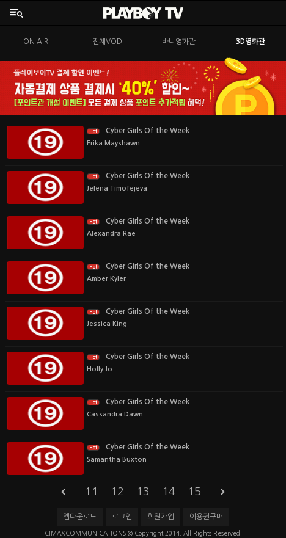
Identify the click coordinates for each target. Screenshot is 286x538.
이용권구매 (206, 516)
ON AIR (35, 41)
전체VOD (107, 41)
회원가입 (160, 516)
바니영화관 (179, 41)
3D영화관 (250, 41)
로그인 (122, 516)
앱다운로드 (80, 516)
